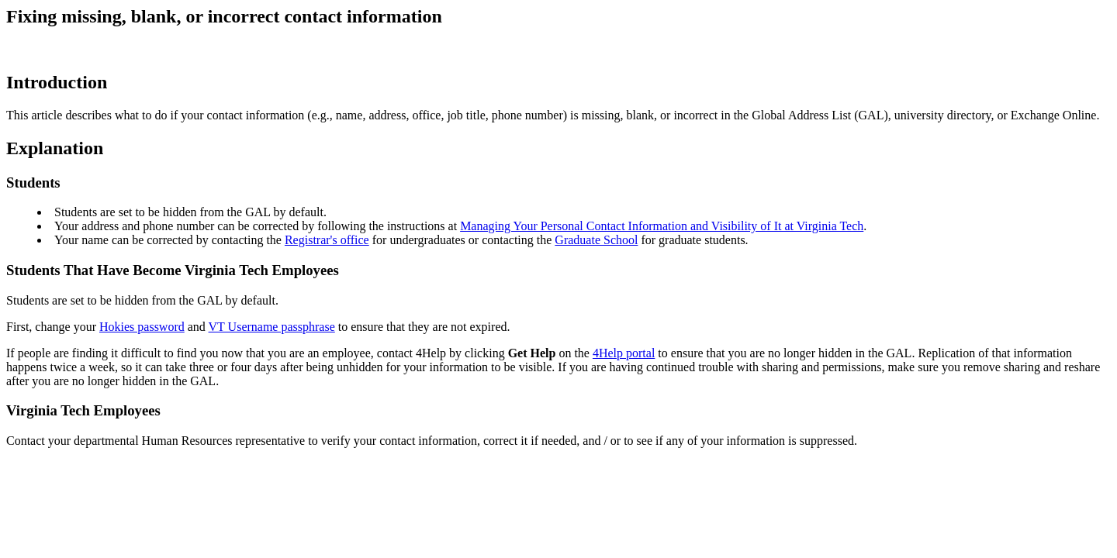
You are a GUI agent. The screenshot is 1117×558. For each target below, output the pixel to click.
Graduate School (596, 239)
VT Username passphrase (272, 326)
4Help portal (624, 353)
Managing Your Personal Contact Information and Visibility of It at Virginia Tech (661, 225)
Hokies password (142, 326)
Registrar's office (327, 239)
